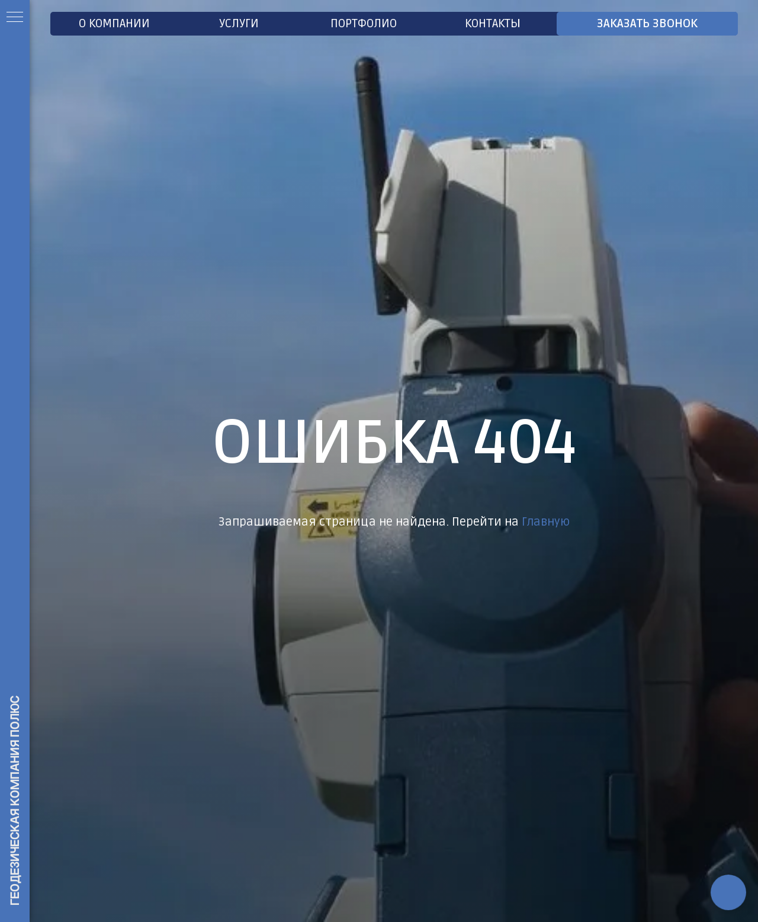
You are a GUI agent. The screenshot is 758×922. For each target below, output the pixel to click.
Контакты (493, 24)
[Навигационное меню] (15, 18)
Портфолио (363, 24)
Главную (546, 522)
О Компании (114, 24)
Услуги (239, 24)
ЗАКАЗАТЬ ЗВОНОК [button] (647, 24)
